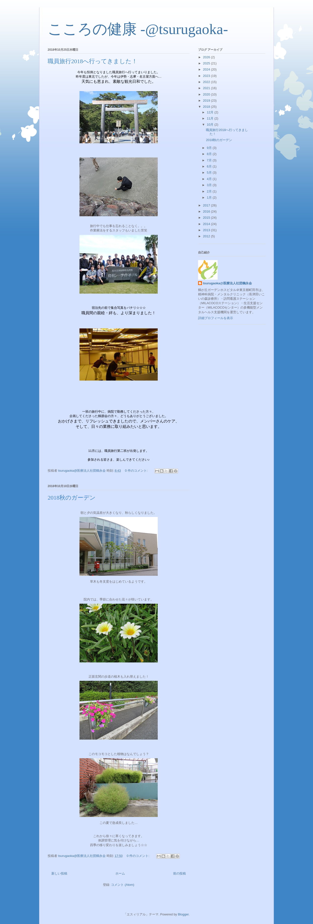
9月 (210, 148)
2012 (207, 236)
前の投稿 (179, 873)
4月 (210, 179)
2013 (207, 230)
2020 (207, 94)
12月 (210, 112)
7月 (210, 160)
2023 (207, 76)
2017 (207, 205)
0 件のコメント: (136, 470)
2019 (207, 100)
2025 (207, 63)
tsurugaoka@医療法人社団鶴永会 (227, 283)
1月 (210, 197)
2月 (210, 191)
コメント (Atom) (122, 885)
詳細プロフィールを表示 (215, 318)
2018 (207, 106)
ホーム (120, 873)
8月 (210, 154)
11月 (210, 118)
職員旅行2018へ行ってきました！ (92, 61)
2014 (207, 224)
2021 (207, 88)
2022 (207, 82)
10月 (210, 124)
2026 (207, 57)
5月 (210, 172)
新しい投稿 (59, 873)
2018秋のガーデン (72, 497)
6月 (210, 166)
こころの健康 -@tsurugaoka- (138, 29)
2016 (207, 211)
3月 (210, 185)
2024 (207, 69)
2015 (207, 217)
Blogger (183, 914)
